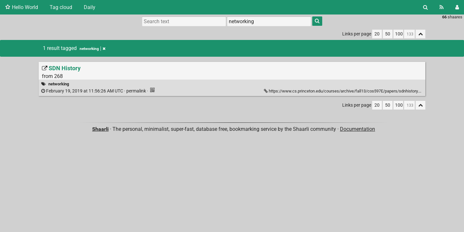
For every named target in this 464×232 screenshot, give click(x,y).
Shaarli (100, 129)
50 (387, 34)
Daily (89, 7)
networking (92, 48)
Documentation (357, 129)
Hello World (21, 7)
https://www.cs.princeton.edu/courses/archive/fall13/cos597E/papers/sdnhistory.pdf (345, 91)
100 (399, 34)
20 (377, 34)
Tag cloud (61, 7)
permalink (94, 91)
